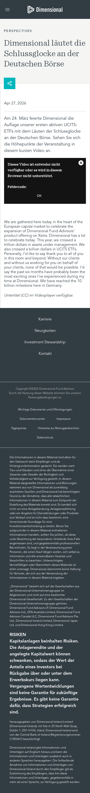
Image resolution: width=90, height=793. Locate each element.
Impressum (64, 419)
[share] (9, 83)
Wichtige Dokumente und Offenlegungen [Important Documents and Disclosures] (45, 409)
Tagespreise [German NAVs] (18, 428)
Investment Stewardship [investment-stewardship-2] (45, 342)
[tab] (45, 9)
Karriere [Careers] (45, 319)
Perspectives (18, 31)
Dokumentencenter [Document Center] (32, 419)
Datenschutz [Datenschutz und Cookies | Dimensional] (45, 437)
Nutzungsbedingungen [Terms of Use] (43, 397)
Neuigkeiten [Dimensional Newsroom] (45, 331)
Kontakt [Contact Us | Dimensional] (45, 354)
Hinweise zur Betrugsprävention (58, 428)
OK (39, 196)
